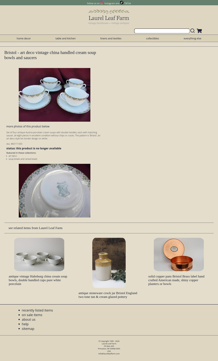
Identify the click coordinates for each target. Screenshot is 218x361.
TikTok (127, 3)
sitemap (28, 328)
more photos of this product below (27, 126)
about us (28, 319)
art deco (13, 155)
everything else (192, 38)
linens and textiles (110, 38)
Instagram (109, 3)
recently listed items (37, 310)
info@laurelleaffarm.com (109, 353)
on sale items (32, 314)
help (25, 324)
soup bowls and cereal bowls (23, 158)
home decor (24, 38)
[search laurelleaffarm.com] (193, 31)
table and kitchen (65, 38)
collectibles (152, 38)
